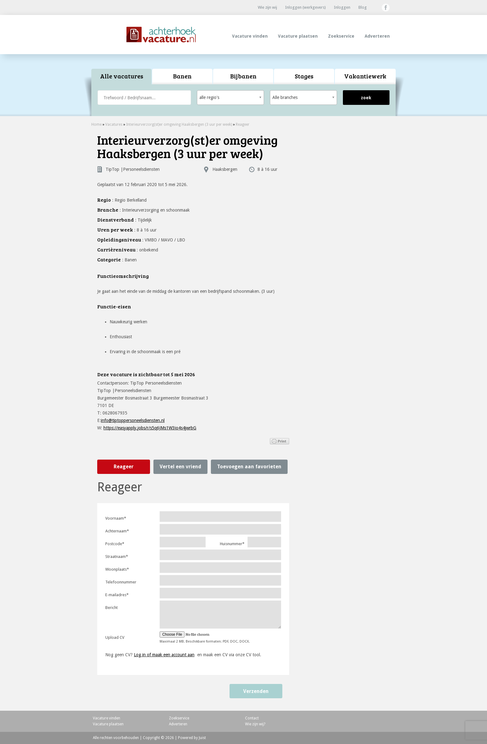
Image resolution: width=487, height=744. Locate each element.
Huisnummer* (232, 543)
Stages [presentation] (304, 76)
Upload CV (114, 637)
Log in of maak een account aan (164, 654)
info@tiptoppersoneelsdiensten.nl (133, 420)
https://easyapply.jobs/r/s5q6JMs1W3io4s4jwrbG (149, 427)
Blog (362, 7)
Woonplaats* (117, 569)
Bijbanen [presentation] (243, 76)
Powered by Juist (192, 738)
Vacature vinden (250, 36)
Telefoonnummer (120, 582)
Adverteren (377, 36)
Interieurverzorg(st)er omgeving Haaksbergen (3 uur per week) (179, 124)
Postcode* (114, 543)
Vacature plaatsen (298, 36)
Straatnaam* (116, 556)
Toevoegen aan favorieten (249, 467)
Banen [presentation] (182, 76)
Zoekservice (341, 36)
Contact (252, 718)
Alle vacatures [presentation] (121, 76)
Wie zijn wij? (255, 724)
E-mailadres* (117, 594)
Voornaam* (115, 518)
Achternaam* (117, 531)
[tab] (121, 77)
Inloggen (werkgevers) (305, 7)
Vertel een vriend (180, 467)
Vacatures (113, 124)
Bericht (111, 607)
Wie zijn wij (267, 7)
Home (96, 124)
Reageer (242, 124)
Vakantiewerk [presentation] (365, 76)
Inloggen (342, 7)
